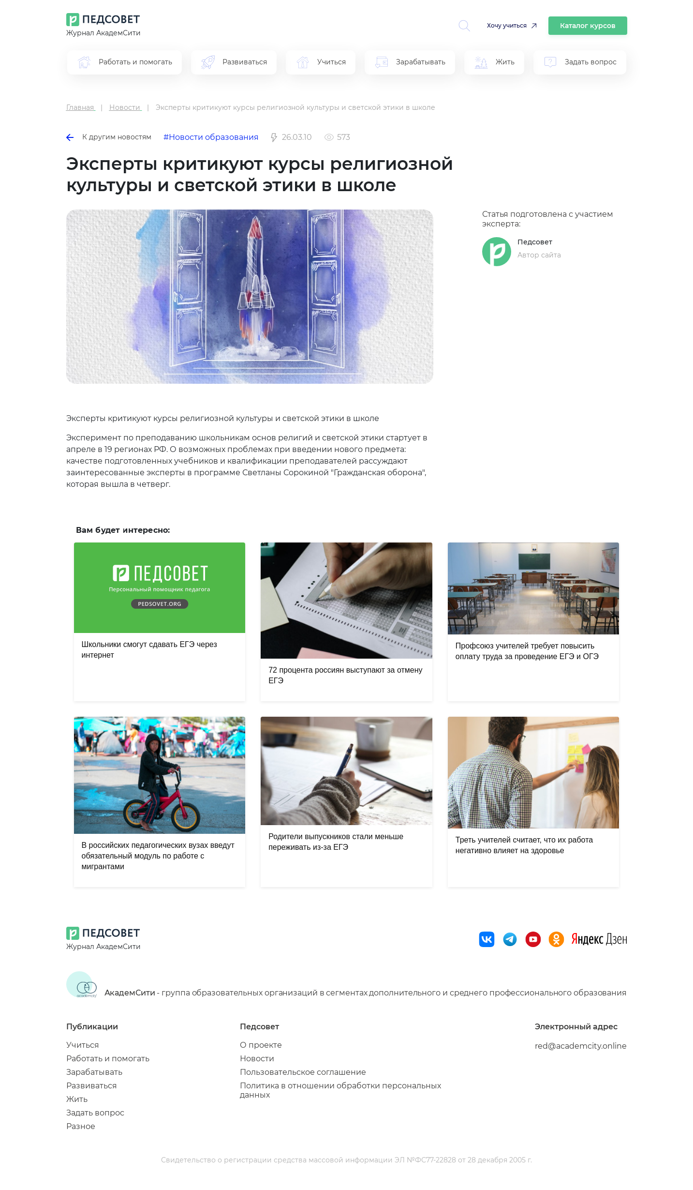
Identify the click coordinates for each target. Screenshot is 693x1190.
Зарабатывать (94, 1072)
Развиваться (91, 1085)
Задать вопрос (95, 1112)
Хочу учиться (507, 25)
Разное (80, 1126)
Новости (257, 1058)
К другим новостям (108, 137)
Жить (77, 1099)
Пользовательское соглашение (303, 1072)
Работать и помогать (107, 1058)
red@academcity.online (581, 1046)
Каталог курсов (588, 25)
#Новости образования (211, 137)
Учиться (82, 1045)
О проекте (261, 1045)
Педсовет (534, 242)
